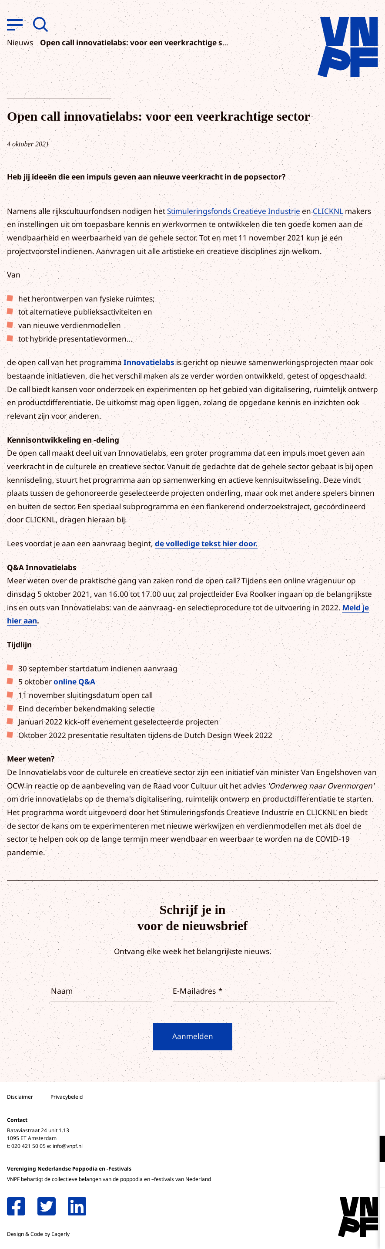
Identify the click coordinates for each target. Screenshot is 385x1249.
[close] (371, 1095)
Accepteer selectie (311, 1233)
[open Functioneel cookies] (371, 1150)
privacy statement (342, 1120)
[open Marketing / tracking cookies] (371, 1176)
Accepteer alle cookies (311, 1207)
